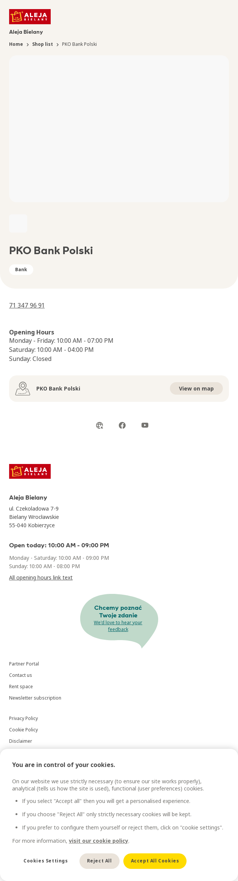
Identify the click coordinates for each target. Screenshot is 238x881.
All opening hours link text (41, 577)
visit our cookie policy (98, 840)
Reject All (99, 861)
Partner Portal (24, 664)
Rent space (21, 686)
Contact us (20, 675)
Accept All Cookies (155, 861)
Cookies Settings (45, 861)
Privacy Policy (23, 718)
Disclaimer (20, 741)
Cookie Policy (23, 729)
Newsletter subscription (35, 698)
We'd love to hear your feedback (118, 626)
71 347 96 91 (27, 305)
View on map (196, 388)
